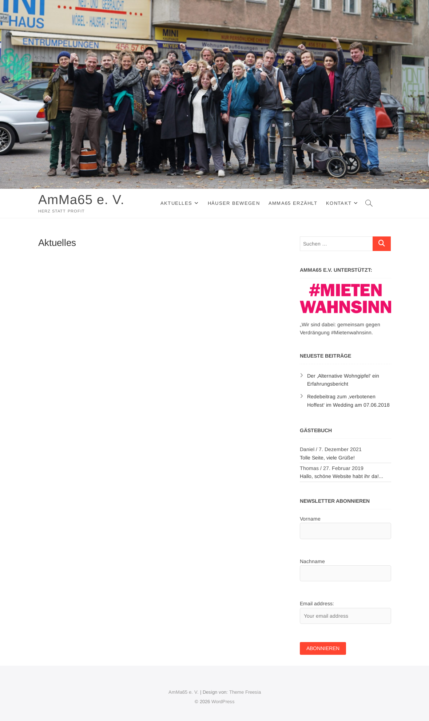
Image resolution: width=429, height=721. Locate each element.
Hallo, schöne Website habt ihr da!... (341, 476)
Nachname (312, 561)
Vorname (310, 519)
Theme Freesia (245, 692)
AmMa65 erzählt (293, 203)
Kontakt (338, 203)
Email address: (317, 603)
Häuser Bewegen (234, 203)
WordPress (223, 701)
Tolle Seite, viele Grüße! (327, 458)
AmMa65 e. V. (81, 199)
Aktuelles (176, 203)
